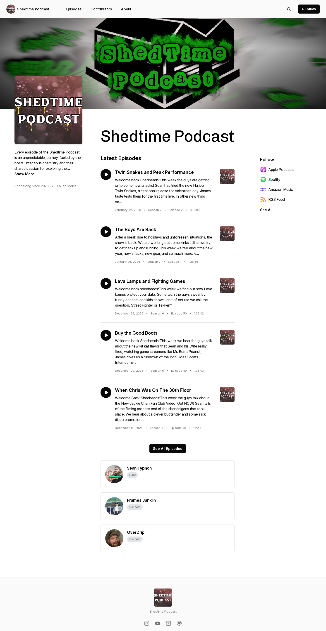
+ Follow (309, 9)
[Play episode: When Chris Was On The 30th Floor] (106, 392)
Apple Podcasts (277, 169)
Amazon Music (276, 189)
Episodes (74, 9)
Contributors (101, 9)
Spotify (270, 179)
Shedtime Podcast (33, 9)
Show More (24, 174)
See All (266, 210)
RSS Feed (272, 199)
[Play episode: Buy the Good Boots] (106, 335)
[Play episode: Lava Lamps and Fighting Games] (106, 283)
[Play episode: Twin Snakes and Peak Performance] (106, 174)
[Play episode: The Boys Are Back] (106, 231)
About (126, 9)
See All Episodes (167, 448)
